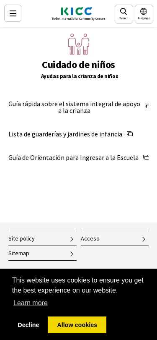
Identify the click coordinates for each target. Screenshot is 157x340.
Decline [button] (28, 325)
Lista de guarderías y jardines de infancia (65, 134)
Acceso (90, 238)
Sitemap (18, 253)
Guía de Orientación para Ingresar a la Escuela (73, 157)
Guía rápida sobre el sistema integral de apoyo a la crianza (74, 107)
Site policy (21, 238)
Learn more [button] (30, 302)
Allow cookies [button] (77, 325)
